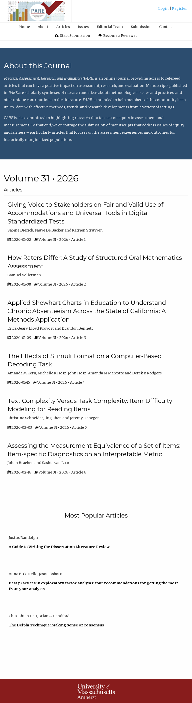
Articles (63, 27)
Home (24, 27)
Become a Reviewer (118, 35)
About (43, 27)
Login (164, 8)
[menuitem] (172, 10)
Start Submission (72, 35)
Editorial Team (110, 27)
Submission (141, 27)
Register (179, 8)
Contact (166, 27)
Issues (83, 27)
